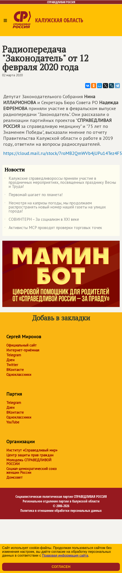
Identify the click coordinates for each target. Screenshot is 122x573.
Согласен (61, 567)
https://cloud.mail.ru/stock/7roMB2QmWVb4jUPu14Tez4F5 (62, 153)
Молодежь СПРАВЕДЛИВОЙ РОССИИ (28, 462)
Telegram (13, 355)
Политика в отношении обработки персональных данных (61, 510)
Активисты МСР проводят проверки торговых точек (53, 228)
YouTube (12, 422)
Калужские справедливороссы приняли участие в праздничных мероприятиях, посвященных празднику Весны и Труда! (60, 182)
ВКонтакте (15, 370)
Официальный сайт (21, 345)
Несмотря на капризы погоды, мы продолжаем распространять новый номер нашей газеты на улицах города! (55, 207)
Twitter (12, 365)
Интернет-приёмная (22, 350)
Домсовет (14, 477)
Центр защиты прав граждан (29, 455)
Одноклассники (18, 374)
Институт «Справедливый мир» (31, 450)
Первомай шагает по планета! (33, 195)
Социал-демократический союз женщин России (31, 470)
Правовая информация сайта (65, 555)
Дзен (10, 360)
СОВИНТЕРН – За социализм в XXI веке (41, 220)
